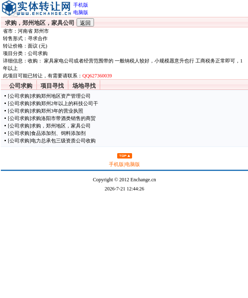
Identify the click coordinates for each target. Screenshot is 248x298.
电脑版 (132, 164)
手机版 (116, 164)
